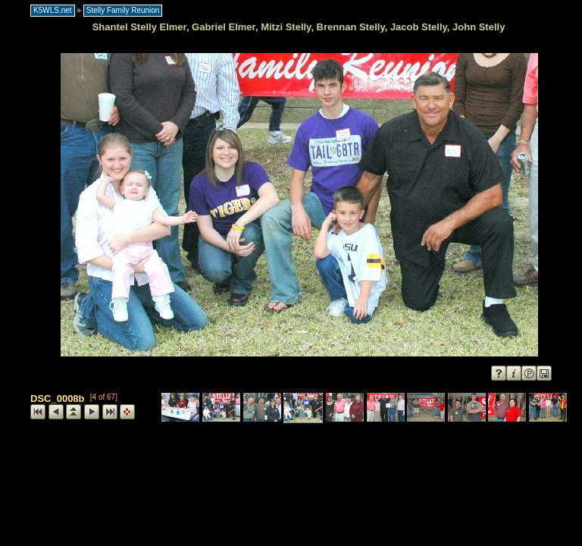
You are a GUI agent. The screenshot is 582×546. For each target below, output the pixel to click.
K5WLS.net (52, 10)
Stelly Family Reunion (123, 10)
